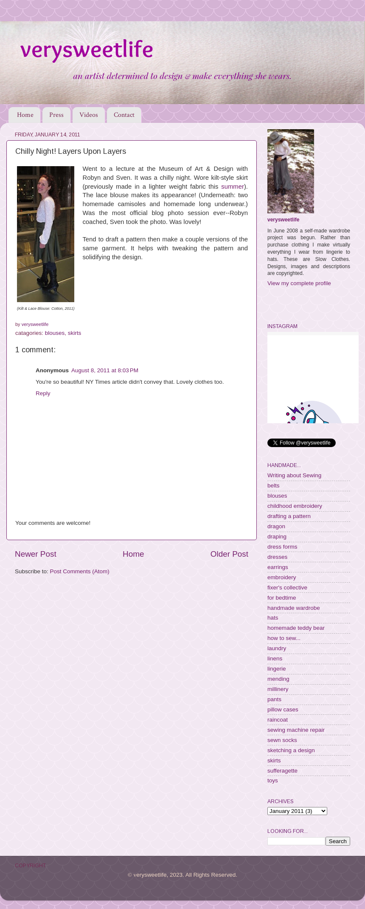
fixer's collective (287, 587)
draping (276, 536)
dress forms (282, 547)
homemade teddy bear (296, 628)
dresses (277, 557)
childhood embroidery (294, 506)
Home (25, 114)
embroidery (281, 577)
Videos (88, 114)
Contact (124, 114)
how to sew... (283, 638)
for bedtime (281, 598)
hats (272, 617)
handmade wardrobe (293, 608)
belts (273, 485)
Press (56, 114)
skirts (74, 333)
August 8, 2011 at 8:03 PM (104, 370)
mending (278, 679)
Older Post (229, 553)
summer (232, 186)
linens (274, 658)
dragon (276, 526)
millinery (278, 689)
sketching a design (291, 750)
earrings (277, 567)
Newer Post (35, 553)
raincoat (277, 719)
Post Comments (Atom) (80, 571)
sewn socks (282, 740)
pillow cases (282, 709)
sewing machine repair (296, 730)
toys (272, 780)
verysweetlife (283, 220)
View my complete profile (299, 283)
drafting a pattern (289, 516)
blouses (55, 333)
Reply (43, 393)
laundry (276, 648)
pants (274, 699)
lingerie (276, 668)
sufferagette (282, 770)
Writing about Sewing (294, 475)
